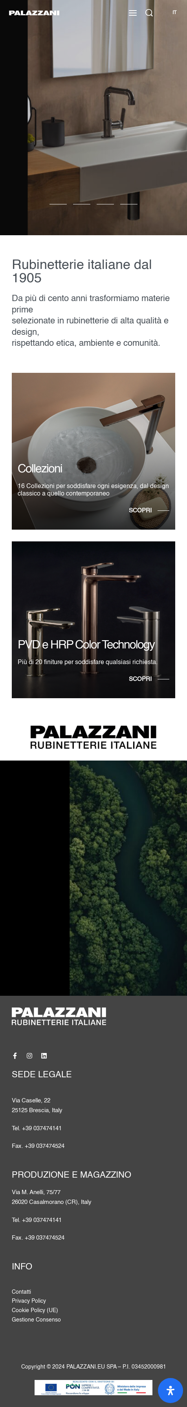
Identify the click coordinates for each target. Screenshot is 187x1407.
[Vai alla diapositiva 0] (58, 204)
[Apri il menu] (132, 13)
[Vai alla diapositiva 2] (105, 204)
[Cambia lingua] (174, 12)
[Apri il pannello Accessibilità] (170, 1390)
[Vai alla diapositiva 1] (82, 204)
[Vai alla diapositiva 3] (129, 204)
